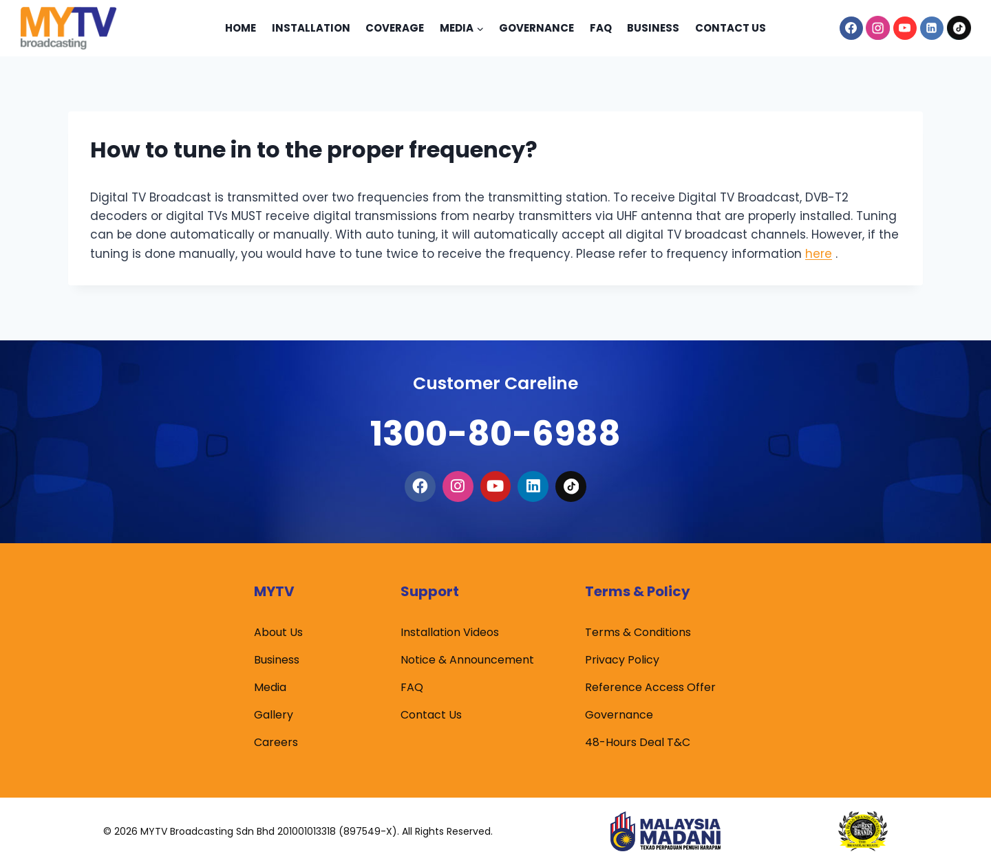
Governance (536, 28)
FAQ (412, 688)
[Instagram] (878, 28)
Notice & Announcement (467, 660)
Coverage (394, 28)
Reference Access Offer (650, 688)
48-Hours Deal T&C (637, 743)
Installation (311, 28)
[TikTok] (958, 28)
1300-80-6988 (495, 427)
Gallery (273, 715)
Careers (276, 743)
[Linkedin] (932, 28)
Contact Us (730, 28)
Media (270, 688)
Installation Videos (450, 633)
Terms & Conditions (638, 633)
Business (653, 28)
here (818, 253)
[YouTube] (905, 28)
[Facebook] (851, 28)
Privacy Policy (622, 660)
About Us (278, 633)
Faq (601, 28)
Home (240, 28)
